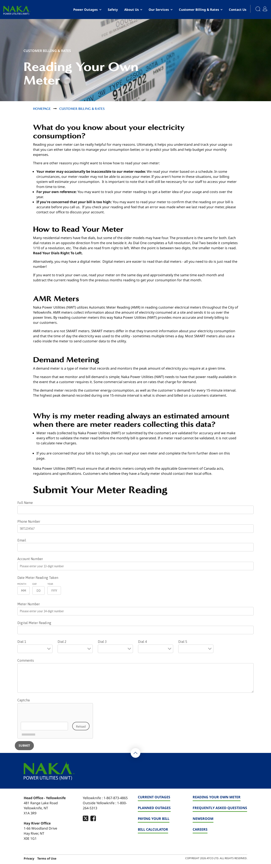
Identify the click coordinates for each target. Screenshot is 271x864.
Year (50, 583)
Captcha (23, 700)
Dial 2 (62, 642)
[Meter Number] (135, 611)
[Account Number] (135, 566)
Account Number (30, 559)
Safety (113, 9)
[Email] (135, 547)
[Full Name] (135, 510)
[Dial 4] (155, 649)
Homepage (42, 109)
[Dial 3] (115, 649)
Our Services (159, 9)
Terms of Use (46, 858)
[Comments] (135, 678)
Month (21, 583)
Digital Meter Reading (34, 623)
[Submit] (24, 745)
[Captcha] (55, 721)
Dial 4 (142, 642)
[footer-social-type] (85, 818)
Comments (25, 660)
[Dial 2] (75, 649)
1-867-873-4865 (116, 798)
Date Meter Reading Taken (37, 578)
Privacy (29, 858)
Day (34, 583)
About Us (131, 9)
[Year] (54, 590)
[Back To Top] (135, 753)
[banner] (16, 10)
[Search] (255, 9)
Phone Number (28, 521)
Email (21, 540)
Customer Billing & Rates (199, 9)
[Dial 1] (35, 649)
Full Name (25, 503)
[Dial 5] (195, 649)
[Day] (38, 590)
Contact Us (237, 9)
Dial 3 (102, 642)
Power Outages (85, 9)
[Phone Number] (135, 528)
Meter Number (28, 604)
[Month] (23, 590)
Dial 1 (21, 642)
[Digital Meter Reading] (135, 630)
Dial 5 (182, 642)
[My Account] (266, 7)
